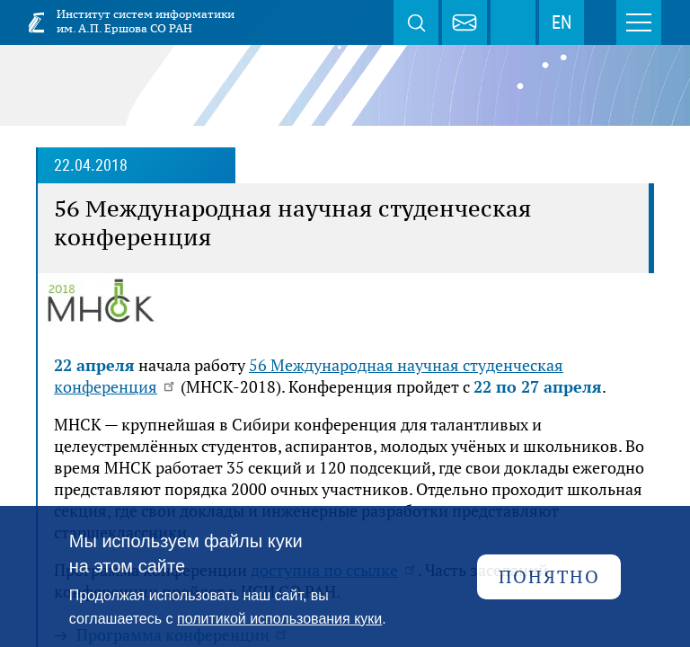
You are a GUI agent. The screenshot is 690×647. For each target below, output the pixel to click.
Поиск (416, 22)
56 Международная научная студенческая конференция (308, 375)
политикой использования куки (279, 618)
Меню (638, 22)
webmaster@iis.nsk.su (464, 22)
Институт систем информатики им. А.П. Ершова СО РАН (145, 21)
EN (561, 22)
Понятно (549, 576)
